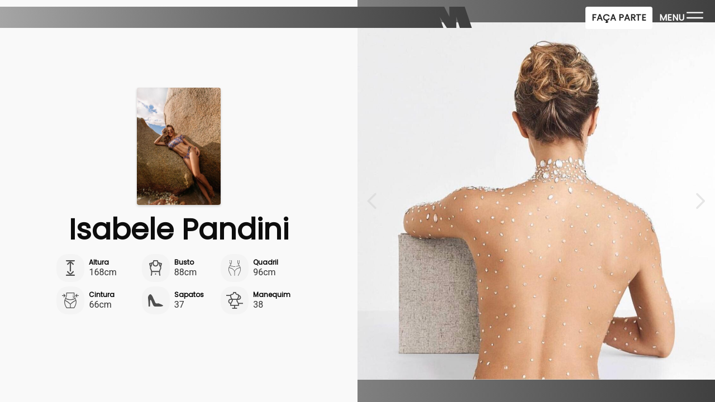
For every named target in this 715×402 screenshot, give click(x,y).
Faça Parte (619, 17)
